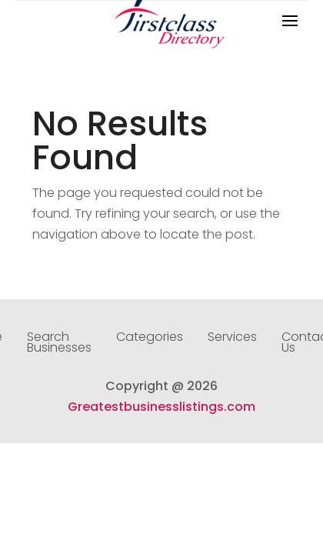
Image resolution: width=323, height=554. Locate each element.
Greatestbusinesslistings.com (161, 407)
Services (232, 338)
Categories (149, 338)
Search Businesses (59, 344)
